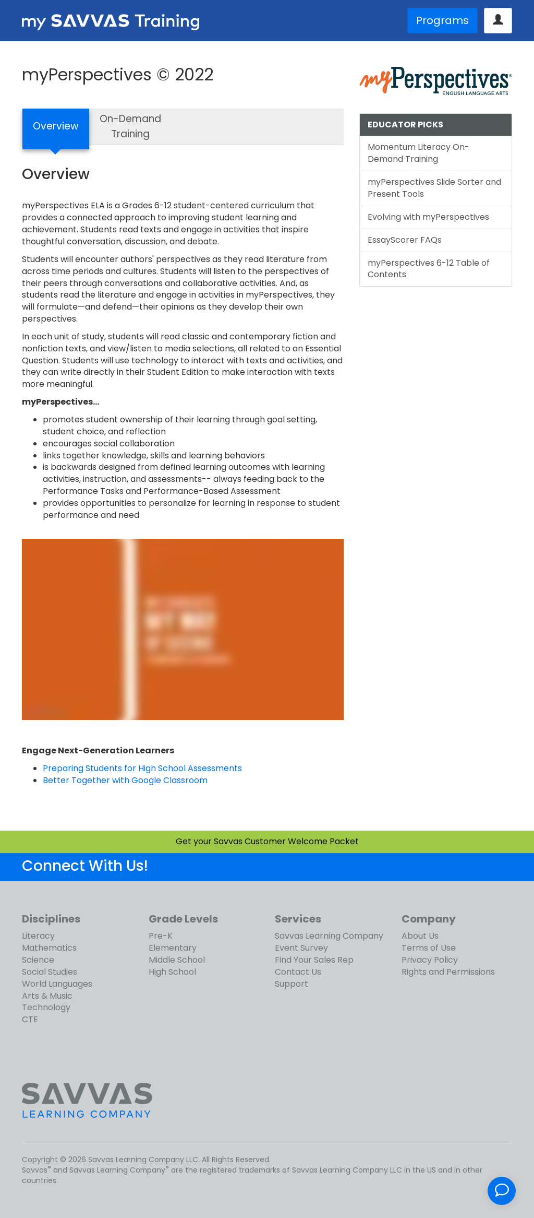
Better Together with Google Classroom (125, 780)
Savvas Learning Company (329, 936)
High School (172, 972)
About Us (420, 936)
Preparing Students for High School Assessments (142, 768)
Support (291, 984)
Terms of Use (429, 948)
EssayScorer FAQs (405, 240)
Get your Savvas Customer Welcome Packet (267, 841)
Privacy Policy (430, 960)
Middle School (177, 960)
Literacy (38, 936)
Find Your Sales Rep (314, 960)
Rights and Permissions (448, 972)
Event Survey (301, 948)
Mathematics (49, 948)
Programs (442, 20)
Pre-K (161, 936)
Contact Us (298, 972)
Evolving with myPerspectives (428, 217)
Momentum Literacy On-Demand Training (418, 153)
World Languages (57, 984)
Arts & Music (47, 996)
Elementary (173, 948)
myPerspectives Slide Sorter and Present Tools (434, 188)
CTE (30, 1019)
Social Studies (49, 972)
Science (38, 960)
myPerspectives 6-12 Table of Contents (429, 269)
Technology (46, 1007)
